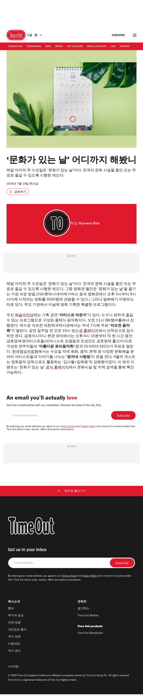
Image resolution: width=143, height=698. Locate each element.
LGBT (113, 46)
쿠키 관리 (14, 654)
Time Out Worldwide (90, 637)
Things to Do (15, 46)
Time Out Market (87, 619)
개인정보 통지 (17, 633)
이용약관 (14, 647)
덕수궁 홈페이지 (85, 333)
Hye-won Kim (89, 224)
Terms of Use (68, 430)
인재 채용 (14, 626)
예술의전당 (24, 316)
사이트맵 (13, 670)
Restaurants (34, 46)
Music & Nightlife (96, 46)
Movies (59, 46)
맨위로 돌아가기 (71, 495)
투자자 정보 (16, 619)
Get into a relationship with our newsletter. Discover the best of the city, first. (54, 409)
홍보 (11, 612)
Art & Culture (74, 46)
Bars (48, 46)
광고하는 (83, 612)
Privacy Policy (88, 430)
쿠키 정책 (14, 640)
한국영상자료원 (25, 355)
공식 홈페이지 (57, 371)
